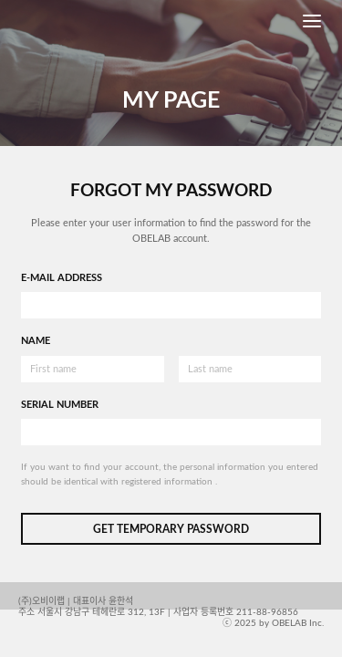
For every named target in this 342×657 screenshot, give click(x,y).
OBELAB (53, 21)
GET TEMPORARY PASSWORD (171, 529)
